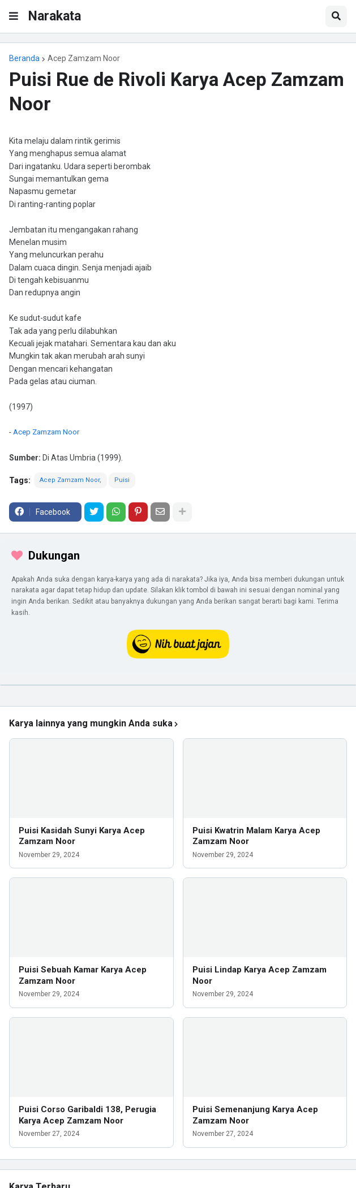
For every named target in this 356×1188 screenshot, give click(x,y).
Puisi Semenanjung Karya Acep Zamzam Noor (255, 1115)
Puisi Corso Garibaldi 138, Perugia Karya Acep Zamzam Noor (87, 1115)
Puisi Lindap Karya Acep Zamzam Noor (259, 975)
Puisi (122, 480)
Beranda (24, 58)
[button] (13, 16)
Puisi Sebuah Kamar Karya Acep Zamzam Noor (83, 975)
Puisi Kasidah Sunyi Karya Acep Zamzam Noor (82, 836)
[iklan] (178, 685)
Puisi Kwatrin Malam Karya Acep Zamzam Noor (256, 836)
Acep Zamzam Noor (84, 58)
